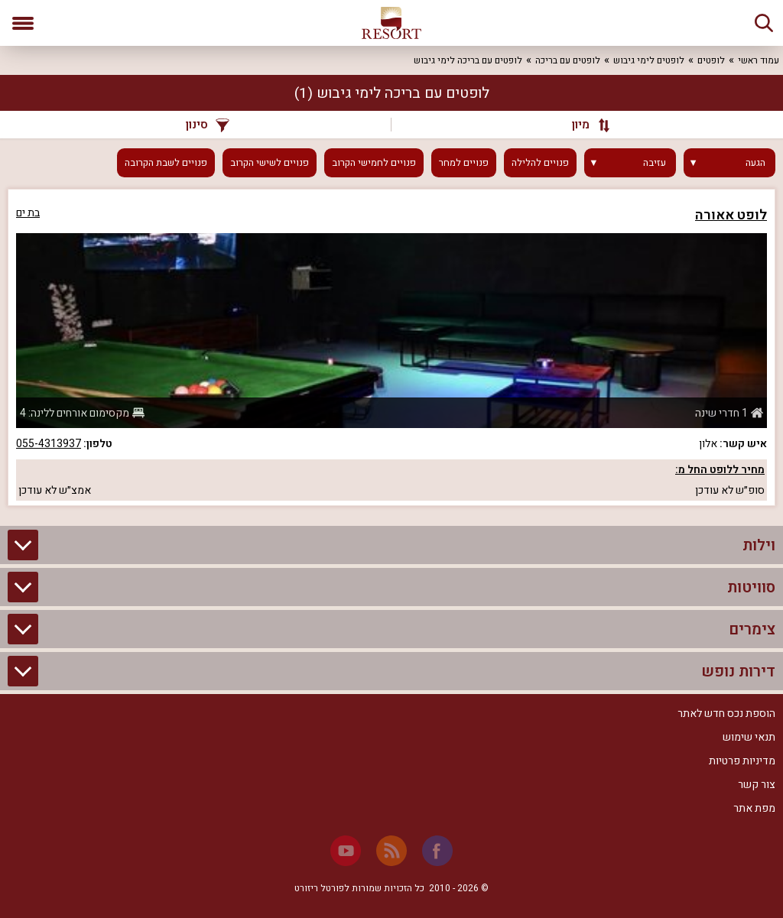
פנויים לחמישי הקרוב (374, 163)
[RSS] (391, 850)
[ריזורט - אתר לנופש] (391, 23)
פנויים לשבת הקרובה (166, 163)
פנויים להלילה (540, 163)
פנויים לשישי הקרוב (269, 163)
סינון (207, 124)
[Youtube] (345, 850)
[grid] (391, 347)
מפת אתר (754, 808)
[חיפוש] (764, 22)
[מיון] (583, 124)
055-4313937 (48, 444)
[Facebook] (437, 850)
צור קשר (756, 785)
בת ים (28, 213)
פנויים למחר (464, 163)
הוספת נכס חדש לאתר (726, 714)
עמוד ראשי (758, 60)
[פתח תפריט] (23, 23)
